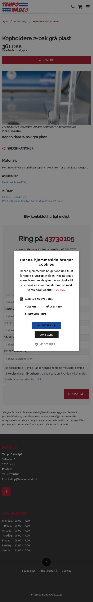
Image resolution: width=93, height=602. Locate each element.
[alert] (46, 301)
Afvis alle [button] (46, 334)
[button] (46, 344)
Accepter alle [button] (46, 325)
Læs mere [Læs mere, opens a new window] (60, 290)
